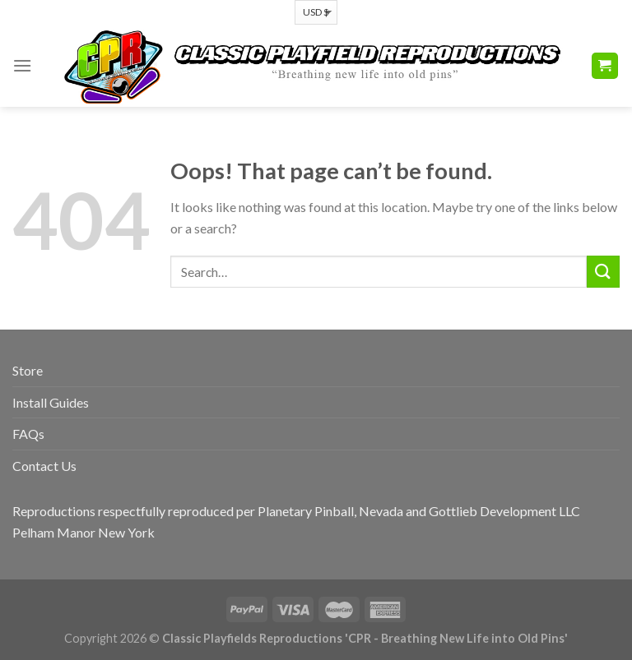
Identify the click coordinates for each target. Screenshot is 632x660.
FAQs (28, 433)
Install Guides (50, 402)
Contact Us (44, 465)
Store (27, 370)
